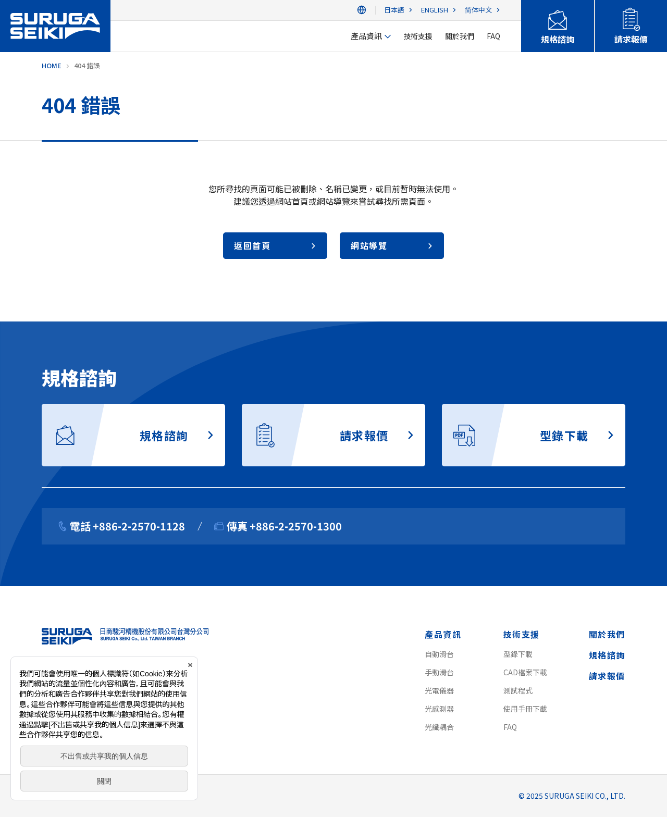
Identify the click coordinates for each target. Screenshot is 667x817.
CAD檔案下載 (525, 672)
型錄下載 (518, 654)
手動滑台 (439, 672)
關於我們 (607, 634)
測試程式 (518, 690)
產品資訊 (443, 634)
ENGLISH (434, 10)
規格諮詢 (607, 655)
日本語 (394, 10)
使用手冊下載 (525, 708)
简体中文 (478, 10)
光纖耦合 (439, 727)
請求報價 (607, 676)
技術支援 (521, 634)
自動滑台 (439, 654)
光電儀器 (439, 690)
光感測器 (439, 708)
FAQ (510, 727)
